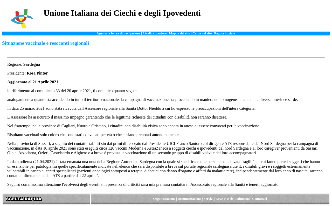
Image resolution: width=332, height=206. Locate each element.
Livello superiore (155, 33)
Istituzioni (242, 199)
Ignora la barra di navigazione (118, 33)
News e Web (224, 199)
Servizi (208, 199)
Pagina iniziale (224, 33)
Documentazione (189, 199)
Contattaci (259, 199)
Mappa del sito (179, 33)
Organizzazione (164, 199)
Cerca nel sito (202, 33)
